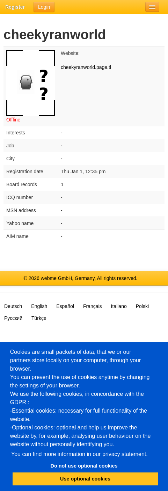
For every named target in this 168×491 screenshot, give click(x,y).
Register (15, 7)
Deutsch (13, 306)
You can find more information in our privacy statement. (79, 454)
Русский (13, 318)
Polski (142, 306)
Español (65, 306)
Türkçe (38, 318)
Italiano (119, 306)
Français (92, 306)
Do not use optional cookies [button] (84, 466)
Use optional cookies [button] (85, 479)
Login (44, 7)
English (39, 306)
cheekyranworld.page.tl (86, 67)
